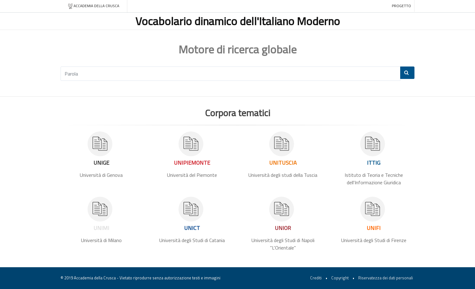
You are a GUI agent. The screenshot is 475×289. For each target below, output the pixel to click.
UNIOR (283, 228)
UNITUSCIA (283, 162)
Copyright (340, 278)
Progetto (401, 6)
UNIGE (101, 162)
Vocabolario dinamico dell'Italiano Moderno (237, 21)
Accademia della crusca (93, 6)
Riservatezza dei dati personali (385, 278)
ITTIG (373, 162)
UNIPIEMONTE (192, 162)
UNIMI (101, 228)
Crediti (316, 278)
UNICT (192, 228)
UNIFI (374, 228)
